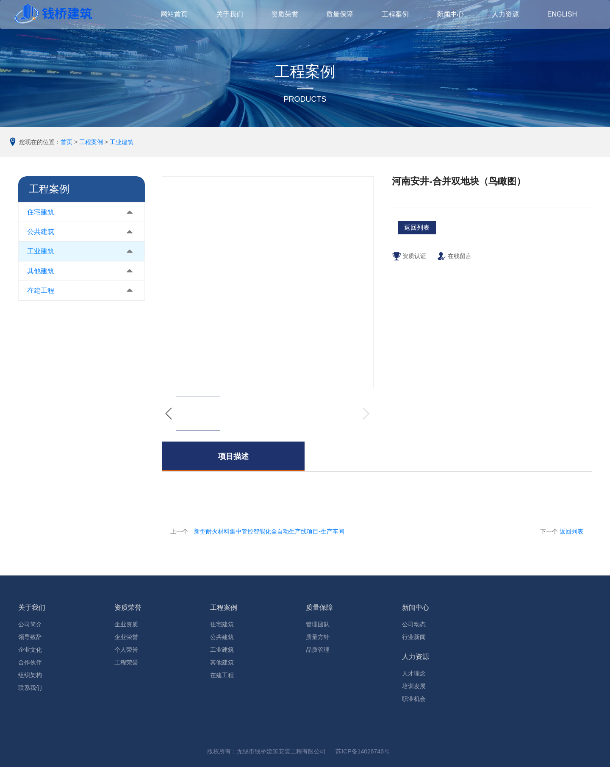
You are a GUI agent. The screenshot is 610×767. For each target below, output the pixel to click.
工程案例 (91, 142)
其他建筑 (40, 271)
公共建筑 (40, 231)
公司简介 (30, 624)
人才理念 (414, 673)
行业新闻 (414, 637)
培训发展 (414, 686)
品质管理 (318, 649)
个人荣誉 (126, 649)
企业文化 (30, 649)
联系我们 (30, 687)
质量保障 (319, 607)
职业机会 (414, 698)
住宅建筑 (40, 212)
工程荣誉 (126, 662)
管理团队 (318, 624)
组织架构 (30, 675)
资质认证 (409, 261)
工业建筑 (121, 142)
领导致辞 (30, 637)
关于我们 (31, 607)
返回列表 (571, 531)
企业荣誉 (126, 637)
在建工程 (40, 290)
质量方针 (318, 637)
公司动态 (414, 624)
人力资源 (415, 656)
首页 (66, 142)
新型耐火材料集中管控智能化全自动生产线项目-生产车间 (269, 531)
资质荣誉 (127, 607)
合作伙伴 (30, 662)
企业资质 (126, 624)
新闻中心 (415, 607)
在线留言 (454, 261)
